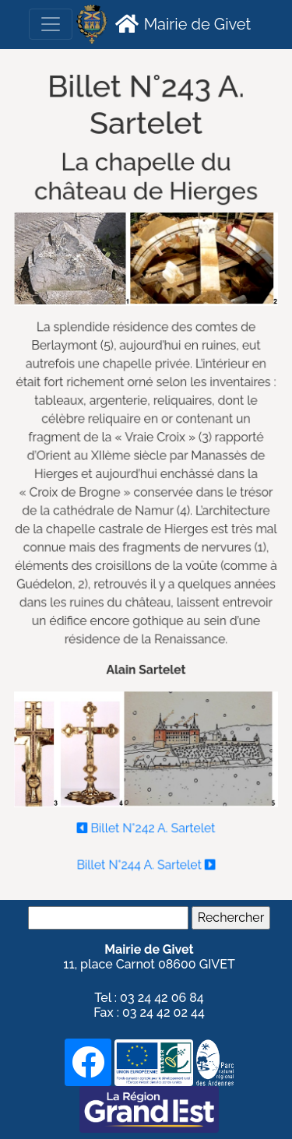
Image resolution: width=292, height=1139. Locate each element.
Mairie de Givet (181, 23)
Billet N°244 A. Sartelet (145, 860)
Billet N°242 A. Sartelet (146, 824)
